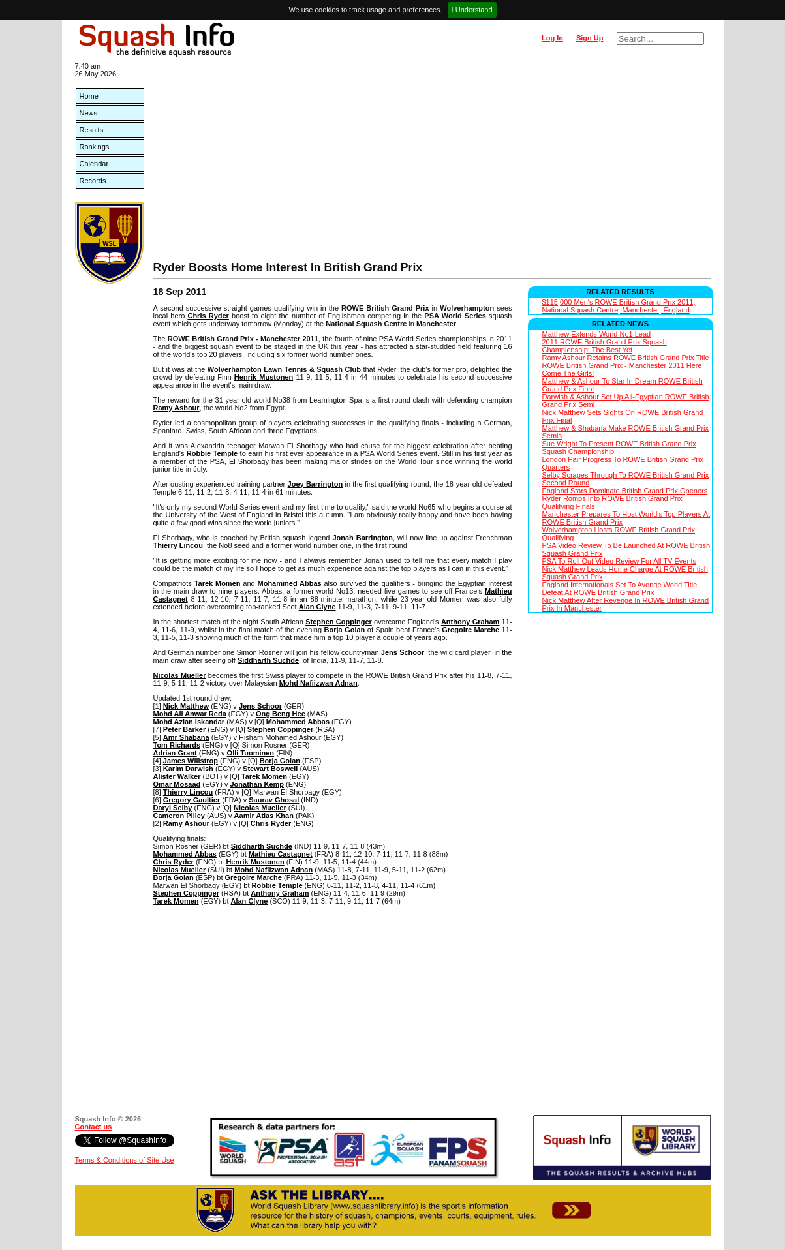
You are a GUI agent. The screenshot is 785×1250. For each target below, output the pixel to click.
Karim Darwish (188, 768)
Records (93, 181)
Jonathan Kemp (257, 784)
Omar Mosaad (177, 784)
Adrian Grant (175, 753)
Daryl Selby (172, 808)
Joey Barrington (315, 484)
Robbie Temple (212, 453)
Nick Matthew (186, 706)
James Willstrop (190, 761)
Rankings (95, 147)
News (89, 113)
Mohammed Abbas (290, 583)
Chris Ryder (207, 316)
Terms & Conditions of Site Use (124, 1160)
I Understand (472, 10)
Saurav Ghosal (274, 800)
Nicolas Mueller (179, 675)
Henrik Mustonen (263, 377)
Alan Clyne (317, 607)
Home (89, 96)
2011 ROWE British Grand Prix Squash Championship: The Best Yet (604, 346)
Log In (552, 38)
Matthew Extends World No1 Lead (596, 334)
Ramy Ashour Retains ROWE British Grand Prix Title (625, 357)
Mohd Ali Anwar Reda (189, 714)
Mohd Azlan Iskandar (189, 721)
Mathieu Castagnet (281, 854)
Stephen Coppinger (338, 622)
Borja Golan (344, 629)
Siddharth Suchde (268, 660)
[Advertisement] (432, 163)
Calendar (94, 164)
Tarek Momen (217, 583)
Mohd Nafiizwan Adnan (318, 683)
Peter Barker (184, 729)
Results (92, 130)
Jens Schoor (402, 652)
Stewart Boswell (270, 768)
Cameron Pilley (179, 815)
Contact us (93, 1127)
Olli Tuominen (251, 753)
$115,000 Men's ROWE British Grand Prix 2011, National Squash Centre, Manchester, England (619, 306)
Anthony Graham (470, 622)
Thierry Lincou (178, 545)
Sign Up (590, 38)
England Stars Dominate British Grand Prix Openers (625, 491)
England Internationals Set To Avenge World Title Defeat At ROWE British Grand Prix (620, 588)
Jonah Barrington (362, 537)
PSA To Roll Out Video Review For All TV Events (619, 561)
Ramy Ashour (176, 408)
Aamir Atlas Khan (264, 815)
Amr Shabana (186, 737)
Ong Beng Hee (280, 714)
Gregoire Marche (470, 629)
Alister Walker (177, 776)
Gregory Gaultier (191, 800)
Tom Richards (177, 745)
